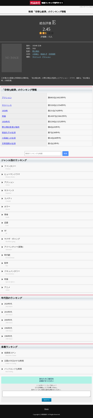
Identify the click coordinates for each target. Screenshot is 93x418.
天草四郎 (52, 54)
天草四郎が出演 (9, 143)
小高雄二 (35, 54)
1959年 (5, 111)
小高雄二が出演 (9, 138)
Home (46, 409)
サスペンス (36, 57)
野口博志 (35, 51)
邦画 (4, 116)
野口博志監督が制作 (11, 127)
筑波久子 (43, 54)
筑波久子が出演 (9, 133)
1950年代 (6, 122)
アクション (46, 57)
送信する (46, 400)
